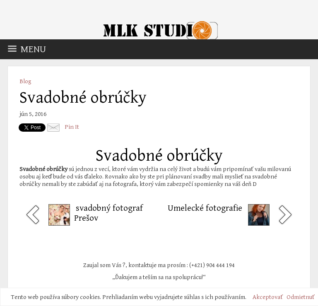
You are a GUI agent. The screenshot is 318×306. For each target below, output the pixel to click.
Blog (25, 81)
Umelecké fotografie (205, 208)
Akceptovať (268, 297)
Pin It (72, 126)
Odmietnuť (301, 297)
